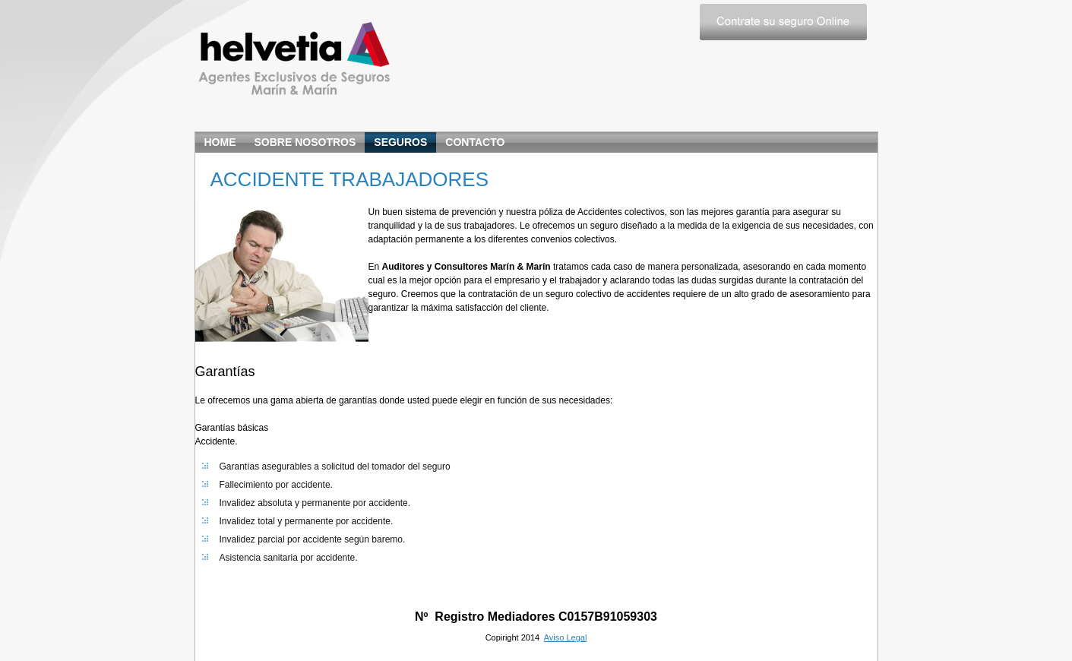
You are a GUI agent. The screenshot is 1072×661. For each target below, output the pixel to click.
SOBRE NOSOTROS (305, 142)
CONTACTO (474, 142)
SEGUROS (400, 142)
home (220, 142)
